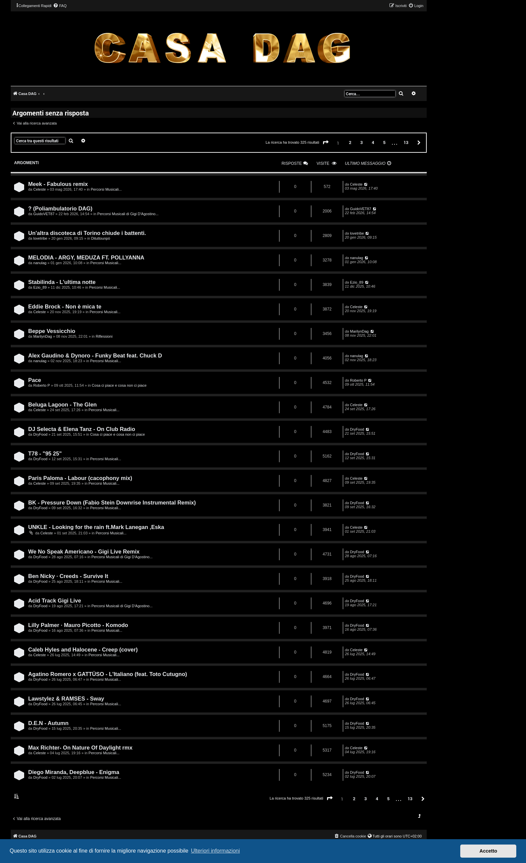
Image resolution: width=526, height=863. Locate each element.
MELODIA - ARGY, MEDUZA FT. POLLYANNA (86, 257)
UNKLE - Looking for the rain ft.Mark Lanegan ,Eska (96, 527)
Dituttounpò (100, 238)
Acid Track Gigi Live (54, 600)
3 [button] (361, 142)
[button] (326, 142)
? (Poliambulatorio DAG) (60, 208)
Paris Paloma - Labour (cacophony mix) (80, 478)
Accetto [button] (488, 851)
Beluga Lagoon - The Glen (62, 404)
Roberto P (41, 385)
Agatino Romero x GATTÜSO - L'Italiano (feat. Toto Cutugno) (107, 674)
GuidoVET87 (43, 214)
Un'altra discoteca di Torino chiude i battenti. (87, 233)
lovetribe (40, 238)
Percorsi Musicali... (106, 189)
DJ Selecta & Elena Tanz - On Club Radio (81, 429)
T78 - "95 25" (45, 453)
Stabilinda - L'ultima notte (62, 282)
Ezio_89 (40, 287)
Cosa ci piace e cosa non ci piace (119, 385)
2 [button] (350, 142)
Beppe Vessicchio (51, 331)
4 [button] (373, 142)
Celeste (39, 189)
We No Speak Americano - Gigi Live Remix (84, 551)
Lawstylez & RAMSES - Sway (66, 699)
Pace (34, 380)
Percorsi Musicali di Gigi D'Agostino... (127, 214)
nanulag (39, 263)
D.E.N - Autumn (48, 723)
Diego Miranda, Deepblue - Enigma (73, 772)
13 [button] (406, 142)
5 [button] (384, 142)
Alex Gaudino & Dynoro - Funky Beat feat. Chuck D (95, 355)
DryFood (40, 434)
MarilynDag (42, 336)
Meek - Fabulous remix (58, 184)
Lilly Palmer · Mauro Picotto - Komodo (78, 625)
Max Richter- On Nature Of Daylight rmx (80, 748)
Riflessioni (104, 336)
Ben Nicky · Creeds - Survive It (68, 576)
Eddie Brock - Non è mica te (64, 306)
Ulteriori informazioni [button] (215, 851)
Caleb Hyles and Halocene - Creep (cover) (83, 649)
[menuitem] (59, 6)
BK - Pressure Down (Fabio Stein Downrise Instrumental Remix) (112, 502)
